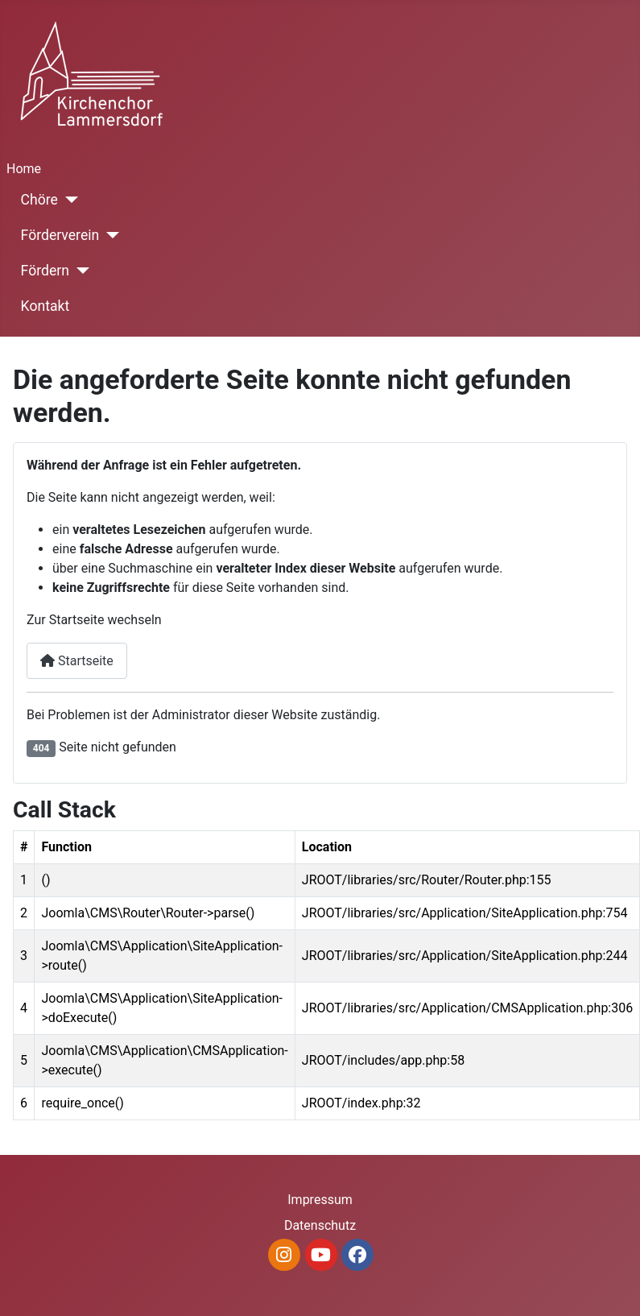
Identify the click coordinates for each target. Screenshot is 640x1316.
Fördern (45, 271)
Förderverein (60, 235)
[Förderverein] (109, 235)
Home (23, 168)
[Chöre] (68, 200)
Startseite (77, 660)
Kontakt (45, 306)
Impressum (320, 1199)
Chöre (39, 200)
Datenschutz (320, 1225)
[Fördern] (79, 270)
